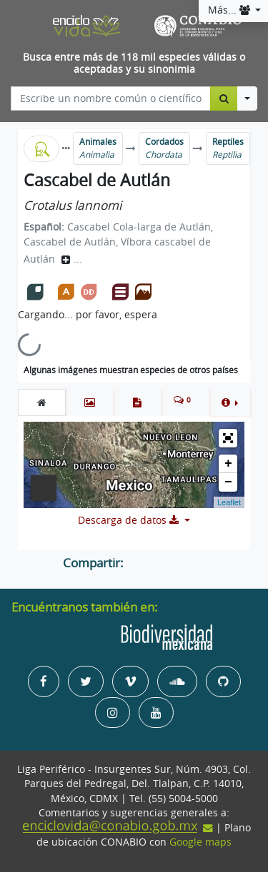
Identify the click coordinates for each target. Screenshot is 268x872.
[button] (229, 402)
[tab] (42, 402)
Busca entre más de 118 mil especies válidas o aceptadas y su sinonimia (134, 63)
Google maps (200, 842)
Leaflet (229, 502)
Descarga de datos (130, 520)
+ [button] (228, 463)
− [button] (228, 482)
